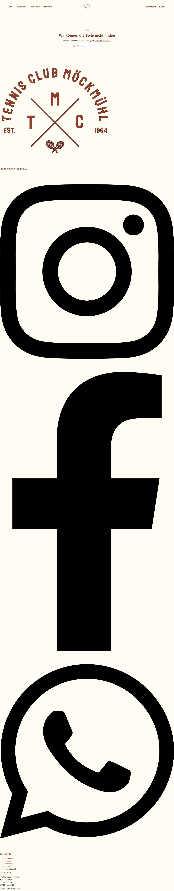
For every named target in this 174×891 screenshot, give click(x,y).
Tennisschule (35, 7)
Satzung (7, 861)
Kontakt (7, 866)
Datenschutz (9, 864)
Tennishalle (47, 7)
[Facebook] (87, 650)
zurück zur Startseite (102, 41)
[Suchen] (74, 46)
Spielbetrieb (21, 7)
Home (11, 7)
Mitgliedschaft (10, 869)
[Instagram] (87, 370)
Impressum (8, 858)
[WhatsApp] (87, 850)
